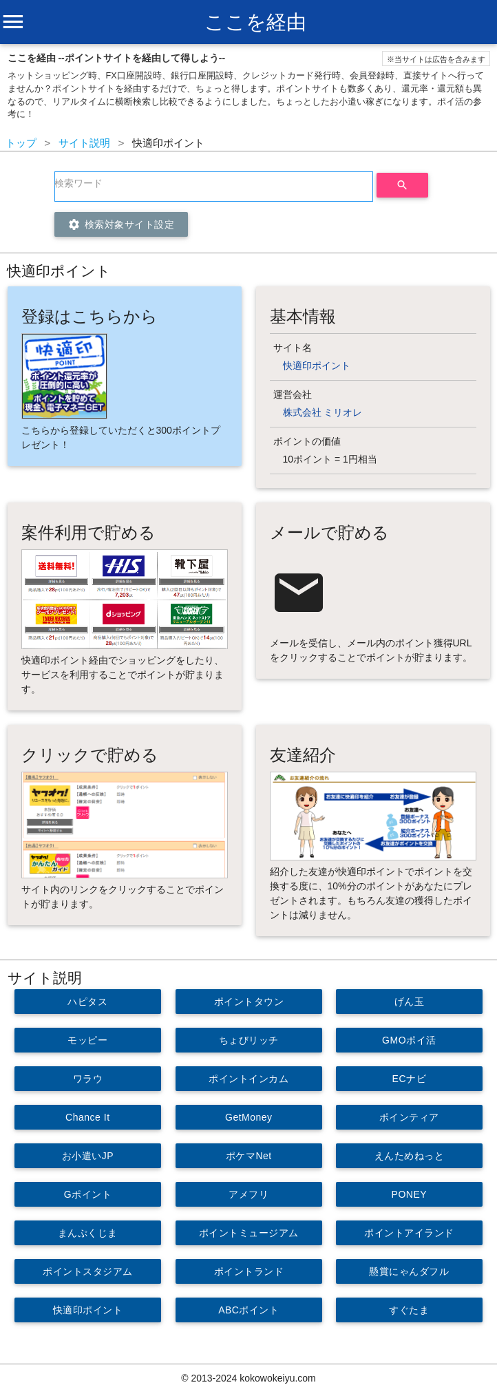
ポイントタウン (248, 1001)
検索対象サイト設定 (121, 224)
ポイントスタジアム (88, 1271)
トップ (21, 143)
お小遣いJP (88, 1155)
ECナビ (409, 1078)
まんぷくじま (88, 1232)
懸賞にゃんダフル (410, 1271)
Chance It (87, 1117)
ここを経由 (255, 21)
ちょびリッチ (248, 1040)
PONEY (409, 1194)
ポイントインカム (248, 1078)
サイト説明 (84, 143)
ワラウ (88, 1078)
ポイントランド (248, 1271)
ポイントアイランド (409, 1232)
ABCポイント (248, 1309)
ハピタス (87, 1001)
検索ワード (78, 183)
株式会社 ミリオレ (323, 412)
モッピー (87, 1040)
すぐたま (410, 1309)
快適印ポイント (316, 365)
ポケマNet (249, 1155)
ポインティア (409, 1117)
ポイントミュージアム (248, 1232)
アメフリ (248, 1194)
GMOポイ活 (409, 1040)
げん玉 (409, 1001)
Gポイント (88, 1194)
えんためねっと (409, 1155)
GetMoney (249, 1117)
